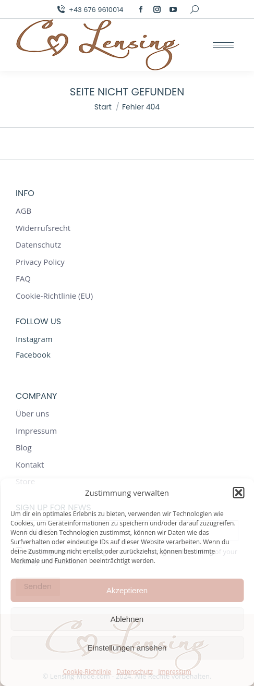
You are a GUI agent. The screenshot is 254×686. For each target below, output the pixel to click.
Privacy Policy (40, 262)
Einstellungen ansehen (127, 647)
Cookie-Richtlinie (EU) (54, 296)
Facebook (33, 354)
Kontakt (30, 465)
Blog (24, 447)
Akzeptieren (127, 590)
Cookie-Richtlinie (87, 671)
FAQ (23, 279)
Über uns (32, 414)
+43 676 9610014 (89, 10)
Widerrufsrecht (43, 228)
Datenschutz (134, 671)
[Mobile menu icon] (223, 45)
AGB (23, 211)
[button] (238, 492)
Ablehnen (127, 619)
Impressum (174, 671)
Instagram (34, 339)
